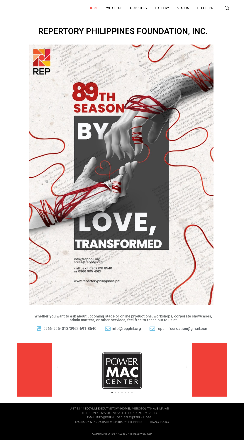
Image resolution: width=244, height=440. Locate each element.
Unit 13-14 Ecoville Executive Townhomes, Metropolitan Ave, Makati (119, 408)
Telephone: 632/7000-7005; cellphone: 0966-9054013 (119, 413)
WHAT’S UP (114, 8)
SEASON (183, 8)
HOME (93, 8)
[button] (57, 367)
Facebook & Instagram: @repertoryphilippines (108, 422)
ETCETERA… (205, 8)
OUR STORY (139, 8)
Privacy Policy (159, 422)
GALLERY (162, 8)
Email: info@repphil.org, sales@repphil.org (119, 417)
